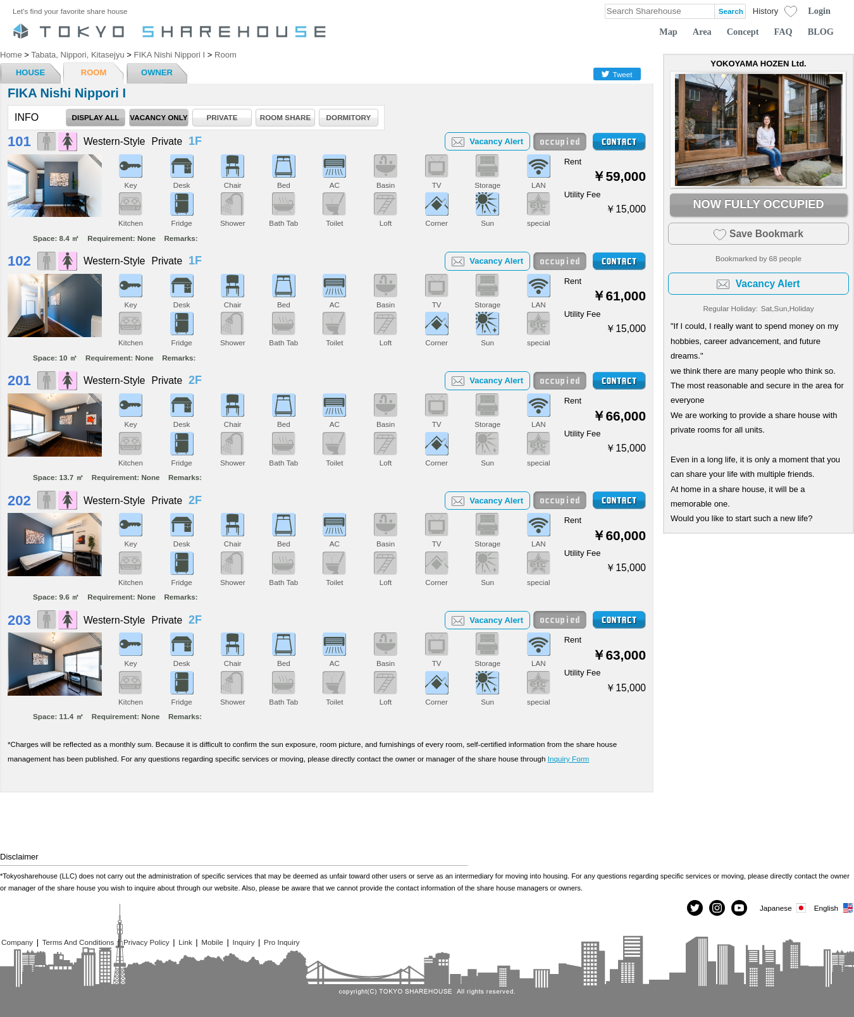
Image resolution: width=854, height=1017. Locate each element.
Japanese (784, 908)
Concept (743, 32)
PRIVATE (222, 117)
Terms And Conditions (78, 942)
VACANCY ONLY (158, 117)
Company (17, 942)
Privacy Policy (146, 942)
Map (668, 32)
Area (702, 32)
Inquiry (243, 942)
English (834, 908)
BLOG (821, 32)
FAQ (783, 32)
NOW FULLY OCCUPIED (758, 204)
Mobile (212, 942)
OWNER (157, 72)
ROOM (93, 72)
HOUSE (30, 72)
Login (819, 11)
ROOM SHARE (285, 117)
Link (185, 942)
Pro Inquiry (282, 942)
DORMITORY (348, 117)
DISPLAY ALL (96, 117)
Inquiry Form (569, 759)
